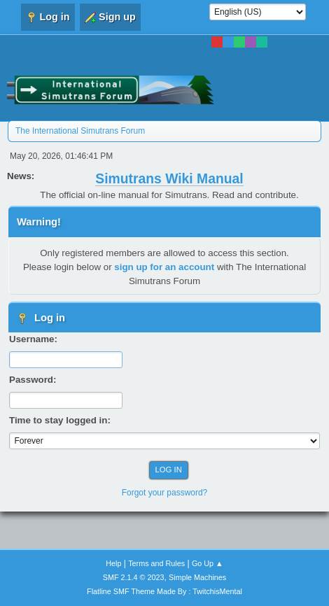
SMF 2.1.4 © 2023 (133, 577)
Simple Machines (197, 577)
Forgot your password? (165, 493)
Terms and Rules (156, 563)
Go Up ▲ (207, 563)
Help (113, 563)
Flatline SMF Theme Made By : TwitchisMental (164, 591)
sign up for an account (164, 267)
